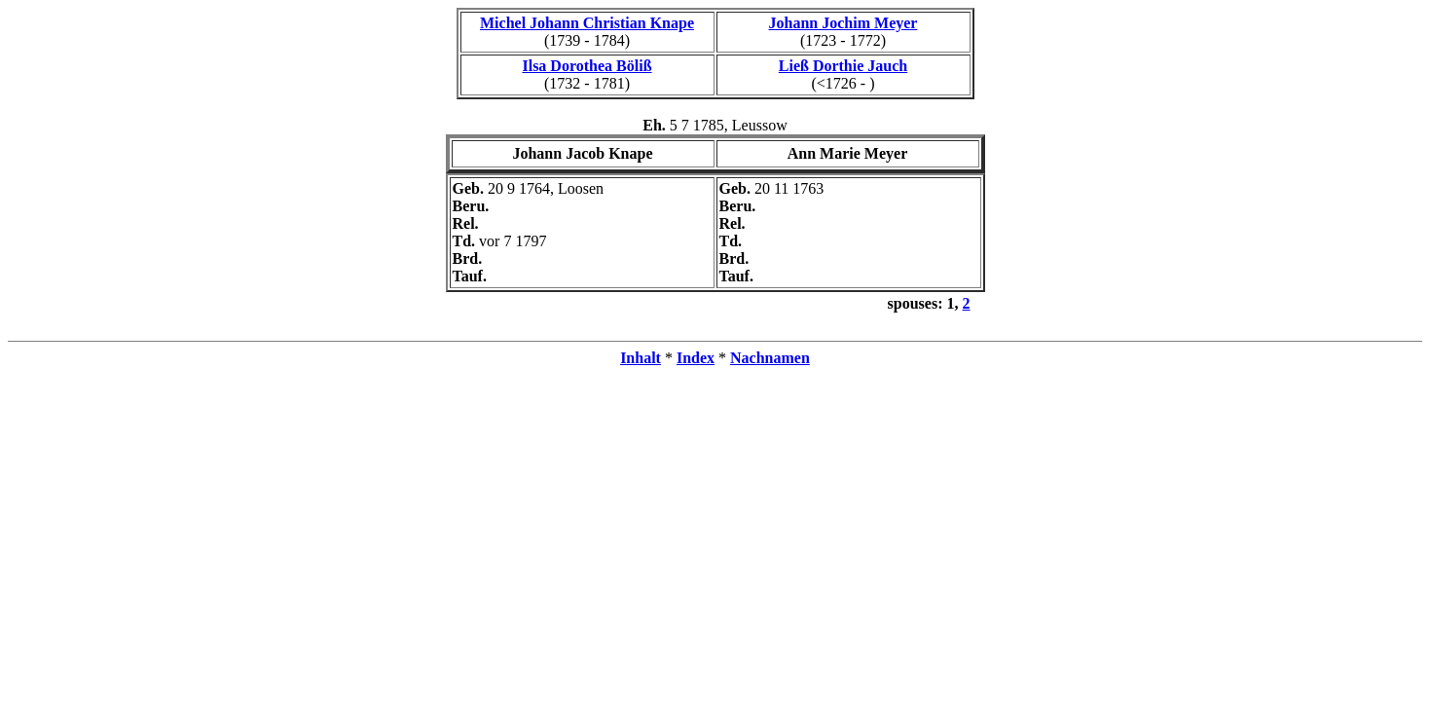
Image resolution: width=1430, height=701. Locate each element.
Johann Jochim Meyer (843, 23)
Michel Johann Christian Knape (587, 23)
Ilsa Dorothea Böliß (586, 65)
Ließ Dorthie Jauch (843, 65)
